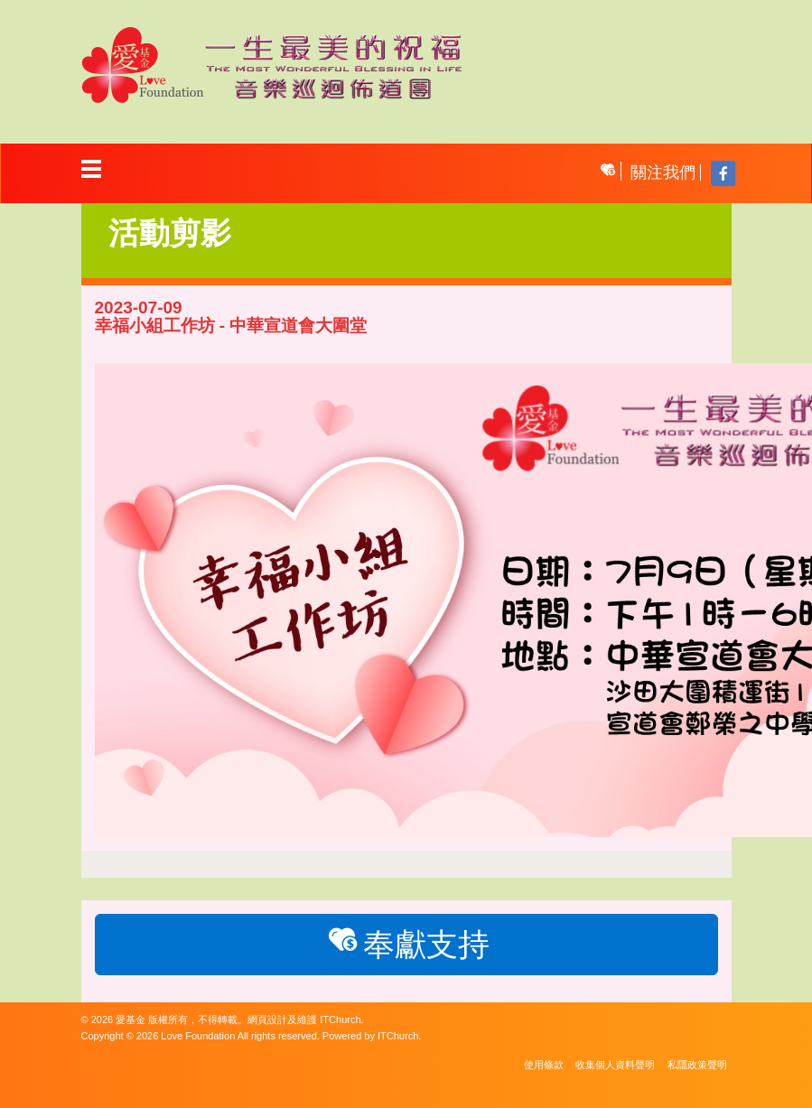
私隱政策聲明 (697, 1064)
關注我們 (662, 172)
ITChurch (340, 1019)
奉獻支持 (406, 943)
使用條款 (544, 1064)
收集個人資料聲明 (615, 1064)
